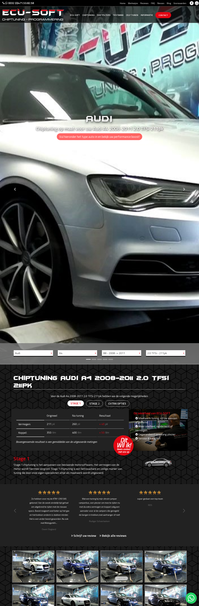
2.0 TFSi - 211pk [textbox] (157, 353)
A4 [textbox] (60, 353)
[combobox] (33, 353)
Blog (169, 3)
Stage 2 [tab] (94, 403)
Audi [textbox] (17, 353)
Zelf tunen (132, 15)
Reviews (144, 3)
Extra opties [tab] (117, 403)
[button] (15, 182)
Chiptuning (88, 15)
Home (122, 3)
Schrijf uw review (83, 536)
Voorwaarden (179, 3)
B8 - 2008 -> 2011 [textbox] (114, 353)
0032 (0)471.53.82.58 (18, 3)
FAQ (153, 3)
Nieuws (160, 3)
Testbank (118, 15)
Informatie (147, 15)
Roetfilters (103, 15)
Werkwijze (133, 3)
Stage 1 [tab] (76, 403)
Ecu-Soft (75, 15)
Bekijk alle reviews (113, 536)
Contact (163, 15)
